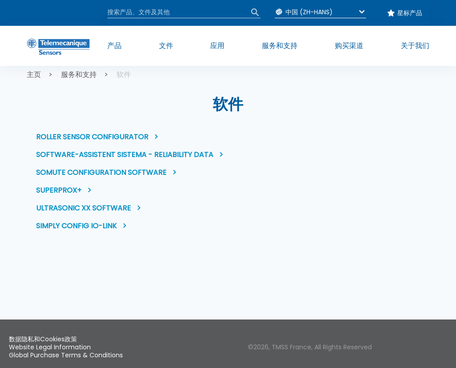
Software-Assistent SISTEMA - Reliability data (124, 155)
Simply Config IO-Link (76, 226)
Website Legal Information (50, 347)
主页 (34, 74)
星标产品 (409, 13)
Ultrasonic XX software (83, 208)
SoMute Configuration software (101, 172)
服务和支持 (79, 74)
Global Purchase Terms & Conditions (66, 355)
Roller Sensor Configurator (92, 137)
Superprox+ (58, 190)
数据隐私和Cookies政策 (43, 339)
